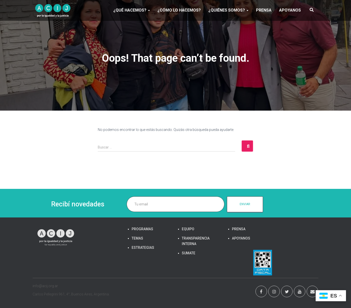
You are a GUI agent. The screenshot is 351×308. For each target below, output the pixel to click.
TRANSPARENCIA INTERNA (196, 241)
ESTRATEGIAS (143, 248)
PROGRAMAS (142, 229)
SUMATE (188, 253)
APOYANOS (290, 10)
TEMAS (137, 238)
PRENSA (264, 10)
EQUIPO (188, 229)
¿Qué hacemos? (131, 10)
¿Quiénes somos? (228, 10)
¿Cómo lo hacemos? (179, 10)
